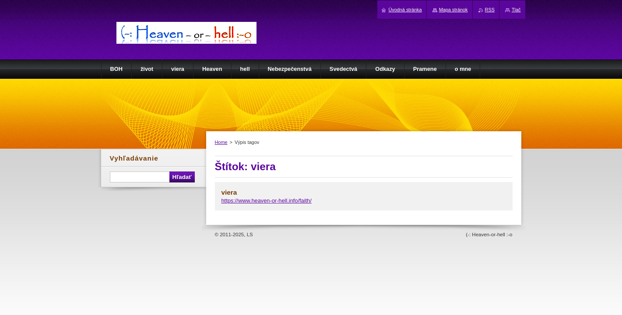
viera (229, 192)
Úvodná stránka (405, 9)
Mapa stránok (453, 9)
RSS (490, 9)
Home (221, 142)
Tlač (516, 9)
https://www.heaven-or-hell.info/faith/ (266, 200)
